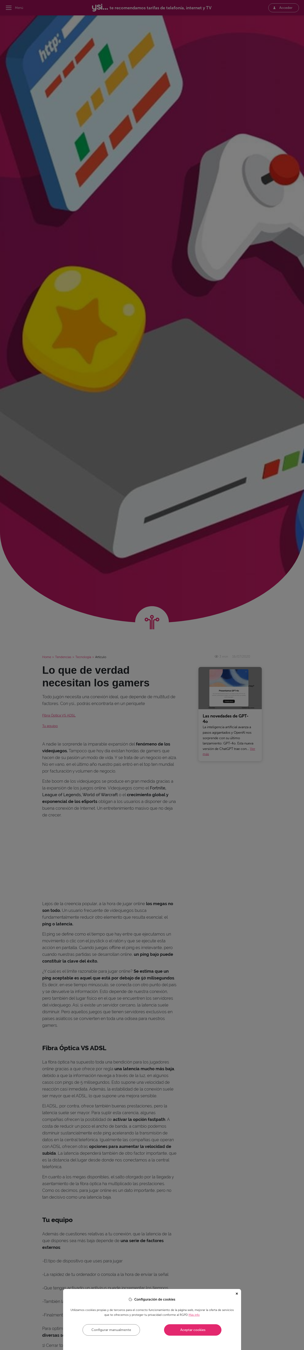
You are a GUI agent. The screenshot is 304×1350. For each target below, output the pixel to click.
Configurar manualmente (111, 1330)
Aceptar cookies (192, 1330)
